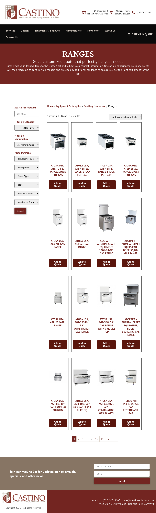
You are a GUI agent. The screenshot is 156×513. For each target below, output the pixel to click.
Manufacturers (74, 30)
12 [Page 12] (108, 439)
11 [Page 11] (102, 439)
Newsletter (93, 30)
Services (10, 30)
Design (25, 30)
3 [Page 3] (82, 439)
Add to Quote (58, 185)
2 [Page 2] (78, 439)
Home (50, 106)
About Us (110, 30)
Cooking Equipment (95, 106)
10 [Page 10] (96, 439)
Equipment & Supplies (47, 30)
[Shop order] (125, 117)
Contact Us (12, 37)
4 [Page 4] (87, 439)
